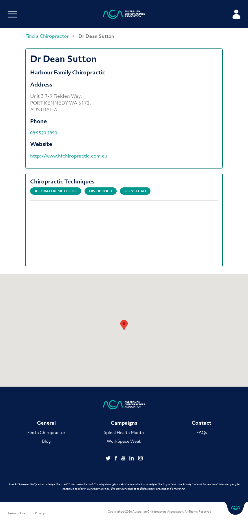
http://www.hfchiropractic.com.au (68, 156)
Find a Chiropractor (47, 36)
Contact (201, 423)
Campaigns (124, 423)
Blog (46, 441)
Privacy (40, 513)
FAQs (201, 432)
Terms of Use (16, 513)
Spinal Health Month (124, 432)
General (46, 423)
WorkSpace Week (124, 441)
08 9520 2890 (43, 133)
